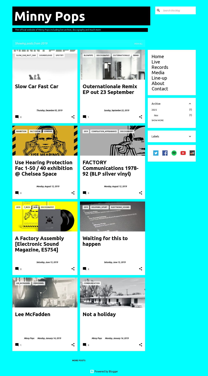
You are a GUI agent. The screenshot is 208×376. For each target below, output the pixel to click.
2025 (154, 110)
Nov (156, 115)
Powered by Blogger (104, 371)
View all (138, 44)
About (158, 83)
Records (160, 67)
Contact (160, 88)
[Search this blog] (179, 10)
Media (158, 72)
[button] (73, 117)
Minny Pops (49, 16)
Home (158, 56)
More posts (78, 360)
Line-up (159, 77)
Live (156, 61)
